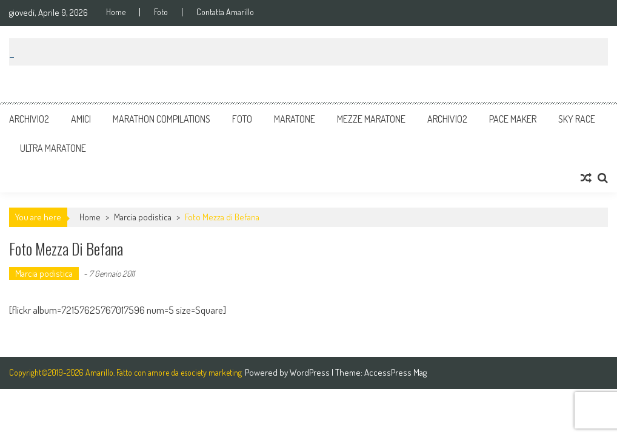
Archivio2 (29, 119)
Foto (161, 12)
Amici (81, 119)
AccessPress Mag (395, 372)
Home (115, 12)
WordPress (311, 372)
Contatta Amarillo (225, 12)
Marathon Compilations (161, 119)
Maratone (294, 119)
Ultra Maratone (53, 148)
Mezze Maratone (371, 119)
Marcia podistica (143, 217)
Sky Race (576, 119)
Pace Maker (512, 119)
